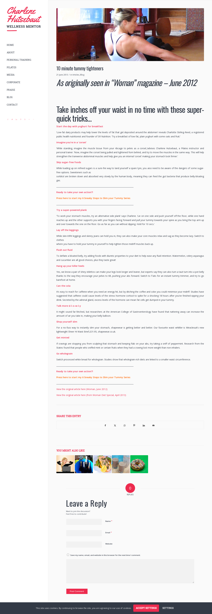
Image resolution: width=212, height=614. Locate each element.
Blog (82, 74)
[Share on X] (115, 425)
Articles (75, 74)
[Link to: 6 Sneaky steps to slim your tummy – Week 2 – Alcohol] (84, 464)
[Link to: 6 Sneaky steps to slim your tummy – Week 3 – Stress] (65, 464)
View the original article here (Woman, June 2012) (81, 389)
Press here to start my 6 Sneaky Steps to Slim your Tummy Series (93, 198)
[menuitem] (24, 45)
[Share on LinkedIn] (144, 425)
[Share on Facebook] (105, 425)
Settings (168, 608)
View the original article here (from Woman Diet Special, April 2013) (91, 395)
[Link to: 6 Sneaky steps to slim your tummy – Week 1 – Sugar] (139, 464)
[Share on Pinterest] (134, 425)
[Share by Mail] (154, 425)
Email (108, 532)
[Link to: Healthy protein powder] (121, 464)
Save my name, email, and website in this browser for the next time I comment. (105, 555)
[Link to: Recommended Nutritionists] (102, 464)
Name (108, 521)
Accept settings (146, 608)
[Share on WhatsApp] (125, 425)
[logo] (24, 19)
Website (108, 544)
